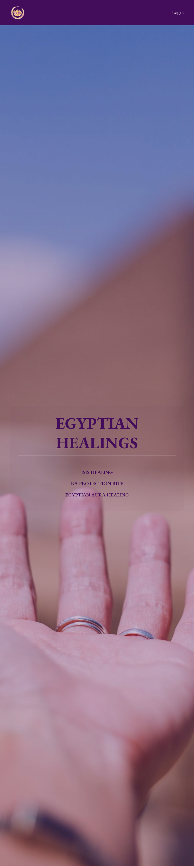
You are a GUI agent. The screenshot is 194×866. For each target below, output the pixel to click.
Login (178, 12)
